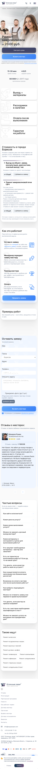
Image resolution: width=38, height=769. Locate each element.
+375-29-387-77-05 (10, 730)
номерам (15, 244)
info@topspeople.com (11, 726)
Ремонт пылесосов (9, 637)
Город (4, 354)
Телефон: (5, 369)
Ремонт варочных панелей (12, 646)
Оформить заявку (19, 298)
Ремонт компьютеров (27, 654)
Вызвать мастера (19, 56)
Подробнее (30, 761)
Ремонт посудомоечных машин (13, 641)
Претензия (4, 710)
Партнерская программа (9, 699)
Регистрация (5, 696)
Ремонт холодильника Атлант (13, 667)
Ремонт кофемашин (9, 658)
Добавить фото (8, 401)
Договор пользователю (8, 716)
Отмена (9, 765)
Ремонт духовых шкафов (11, 650)
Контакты (4, 722)
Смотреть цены (19, 50)
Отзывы (3, 693)
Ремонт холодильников (27, 658)
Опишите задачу (8, 377)
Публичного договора (30, 63)
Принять (19, 765)
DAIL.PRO (11, 754)
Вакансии (4, 719)
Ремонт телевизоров (10, 654)
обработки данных (27, 413)
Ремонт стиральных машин (12, 663)
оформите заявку (10, 246)
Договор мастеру (6, 707)
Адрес (4, 361)
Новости (3, 701)
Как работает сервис (7, 704)
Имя (3, 346)
